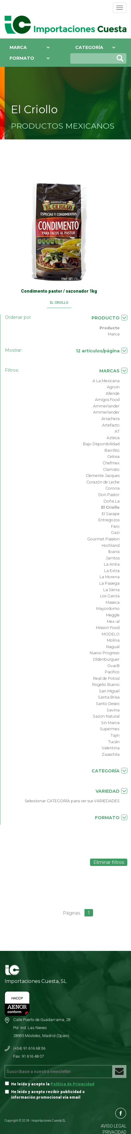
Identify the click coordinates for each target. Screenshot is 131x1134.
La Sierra (111, 589)
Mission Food (108, 627)
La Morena (110, 577)
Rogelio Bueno (106, 684)
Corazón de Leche (103, 482)
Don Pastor (109, 494)
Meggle (113, 615)
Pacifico (112, 672)
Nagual (113, 646)
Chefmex (111, 463)
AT (117, 431)
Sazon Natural (106, 716)
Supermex (110, 729)
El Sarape (111, 513)
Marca (114, 334)
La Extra (112, 570)
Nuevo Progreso (105, 653)
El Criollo (110, 507)
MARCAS (113, 371)
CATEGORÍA (109, 771)
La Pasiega (109, 583)
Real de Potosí (106, 678)
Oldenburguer (106, 659)
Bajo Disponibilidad (101, 444)
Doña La (112, 501)
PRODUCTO (109, 318)
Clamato (111, 469)
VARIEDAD (111, 791)
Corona (112, 488)
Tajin (115, 735)
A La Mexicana (106, 381)
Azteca (113, 437)
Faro (115, 526)
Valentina (111, 748)
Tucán (114, 741)
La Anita (112, 564)
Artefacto (111, 425)
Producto (110, 328)
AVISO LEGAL (113, 1126)
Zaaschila (111, 754)
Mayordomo (108, 608)
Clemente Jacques (103, 475)
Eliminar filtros (108, 862)
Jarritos (113, 558)
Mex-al (113, 621)
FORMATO (111, 817)
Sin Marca (110, 722)
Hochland (111, 545)
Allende (113, 393)
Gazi (115, 532)
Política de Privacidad (72, 1084)
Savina (113, 710)
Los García (110, 596)
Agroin (113, 387)
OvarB (113, 665)
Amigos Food (107, 399)
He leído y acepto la (52, 1084)
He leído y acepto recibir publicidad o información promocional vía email (48, 1094)
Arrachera (110, 418)
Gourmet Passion (103, 539)
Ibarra (114, 551)
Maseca (113, 602)
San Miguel (109, 691)
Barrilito (112, 450)
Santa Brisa (109, 697)
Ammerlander (106, 406)
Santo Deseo (108, 703)
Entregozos (109, 520)
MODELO (111, 634)
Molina (113, 640)
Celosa (113, 456)
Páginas (71, 913)
